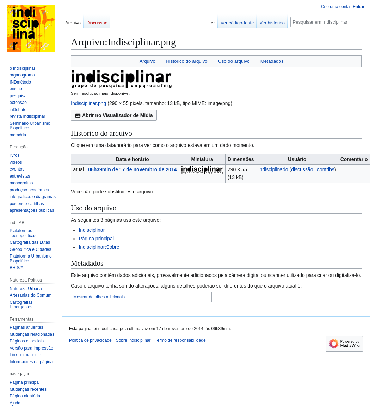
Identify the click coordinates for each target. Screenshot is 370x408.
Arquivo (147, 61)
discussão (302, 169)
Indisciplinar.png (88, 103)
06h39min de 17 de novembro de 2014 (132, 169)
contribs (325, 169)
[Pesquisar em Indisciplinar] (327, 22)
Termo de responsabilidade (180, 340)
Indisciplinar (92, 230)
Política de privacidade (90, 340)
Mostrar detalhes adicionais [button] (99, 297)
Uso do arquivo (233, 61)
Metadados (272, 61)
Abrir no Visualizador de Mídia (114, 115)
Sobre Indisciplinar (133, 340)
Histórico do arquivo (187, 61)
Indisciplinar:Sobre (99, 247)
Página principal (96, 238)
